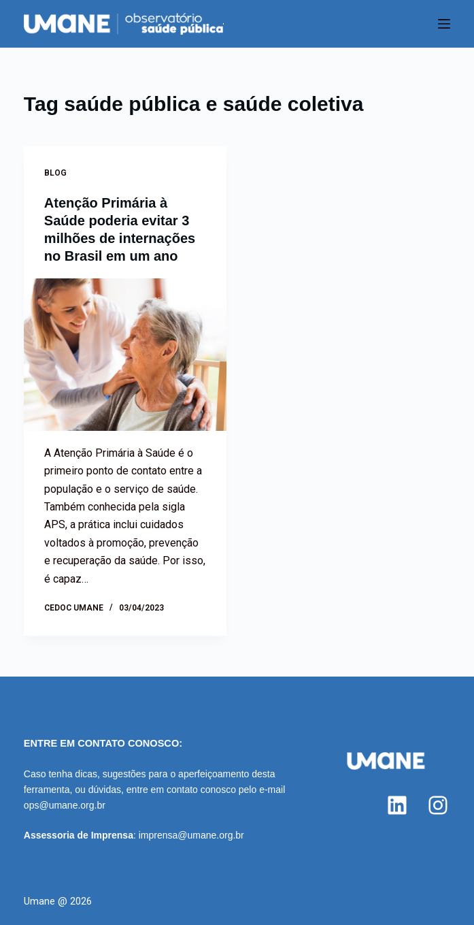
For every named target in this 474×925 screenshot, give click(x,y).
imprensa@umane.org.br (191, 835)
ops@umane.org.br (64, 805)
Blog (55, 173)
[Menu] (444, 24)
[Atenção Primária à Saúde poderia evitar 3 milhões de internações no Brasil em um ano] (125, 354)
